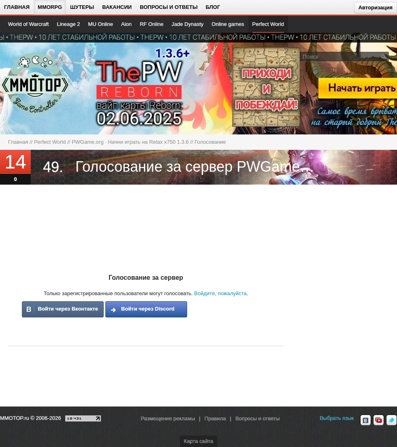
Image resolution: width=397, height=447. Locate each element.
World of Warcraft (28, 24)
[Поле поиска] (384, 56)
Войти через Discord (148, 309)
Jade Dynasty (188, 24)
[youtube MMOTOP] (378, 420)
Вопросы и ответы (169, 7)
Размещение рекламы (168, 418)
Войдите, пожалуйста (220, 293)
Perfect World (268, 24)
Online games (227, 24)
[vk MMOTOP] (365, 420)
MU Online (100, 24)
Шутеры (82, 7)
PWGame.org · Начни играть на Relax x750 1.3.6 (130, 142)
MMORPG (50, 7)
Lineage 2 (68, 24)
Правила (215, 418)
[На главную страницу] (35, 83)
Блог (213, 7)
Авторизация (376, 7)
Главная (17, 7)
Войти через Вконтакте (68, 309)
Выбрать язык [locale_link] (337, 418)
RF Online (152, 24)
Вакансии (117, 7)
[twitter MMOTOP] (391, 420)
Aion (126, 24)
